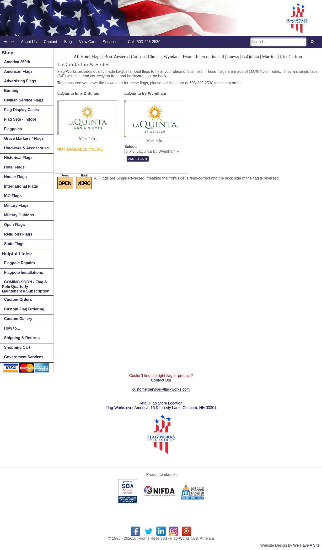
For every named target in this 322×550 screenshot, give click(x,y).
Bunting (11, 91)
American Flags (18, 71)
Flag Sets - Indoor (20, 119)
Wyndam (172, 56)
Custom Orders (18, 299)
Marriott (269, 56)
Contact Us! (161, 380)
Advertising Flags (20, 81)
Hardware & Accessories (26, 148)
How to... (12, 328)
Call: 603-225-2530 (144, 42)
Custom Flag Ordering (24, 309)
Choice (154, 56)
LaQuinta (250, 56)
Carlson (138, 56)
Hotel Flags (14, 167)
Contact (50, 42)
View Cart (87, 42)
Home (9, 42)
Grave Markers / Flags (24, 138)
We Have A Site (306, 545)
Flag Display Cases (21, 110)
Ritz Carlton (291, 56)
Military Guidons (19, 215)
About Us (29, 42)
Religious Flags (18, 234)
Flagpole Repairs (19, 263)
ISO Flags (13, 196)
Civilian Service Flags (23, 100)
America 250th (17, 62)
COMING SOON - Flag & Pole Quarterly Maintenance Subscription (25, 286)
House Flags (15, 177)
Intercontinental (210, 56)
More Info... (88, 139)
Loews (233, 56)
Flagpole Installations (23, 272)
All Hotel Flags (87, 56)
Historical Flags (18, 158)
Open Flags (14, 225)
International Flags (21, 186)
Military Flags (16, 205)
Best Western (116, 56)
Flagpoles (13, 129)
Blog (68, 42)
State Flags (14, 244)
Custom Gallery (18, 319)
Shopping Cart (17, 347)
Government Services (23, 357)
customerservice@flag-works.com (161, 389)
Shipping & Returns (22, 338)
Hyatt (188, 56)
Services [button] (112, 42)
